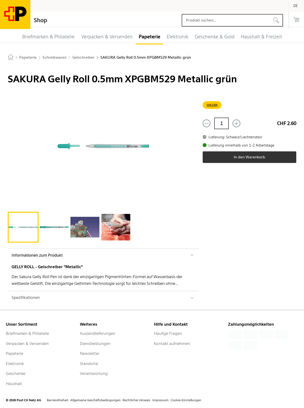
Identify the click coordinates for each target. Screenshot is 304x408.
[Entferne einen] (206, 123)
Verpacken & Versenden (27, 343)
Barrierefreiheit (57, 400)
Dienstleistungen (95, 343)
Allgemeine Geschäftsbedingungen (95, 400)
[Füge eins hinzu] (236, 123)
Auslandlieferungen (97, 333)
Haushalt (14, 383)
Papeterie (14, 353)
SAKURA (212, 105)
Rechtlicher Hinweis (136, 400)
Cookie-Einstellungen (186, 400)
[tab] (23, 227)
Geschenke (15, 373)
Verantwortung (94, 373)
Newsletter (89, 353)
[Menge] (221, 123)
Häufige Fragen (168, 333)
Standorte (89, 363)
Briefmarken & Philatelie (27, 333)
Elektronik (15, 363)
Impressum (160, 400)
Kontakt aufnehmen (172, 343)
